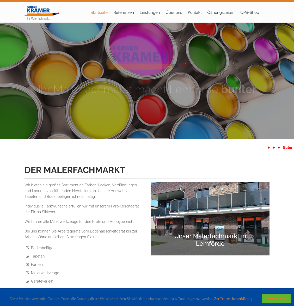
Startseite (99, 12)
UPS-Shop (249, 12)
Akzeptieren (276, 298)
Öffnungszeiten (221, 12)
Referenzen (123, 12)
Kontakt (194, 12)
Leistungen (150, 12)
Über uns (174, 12)
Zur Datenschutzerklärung (233, 299)
